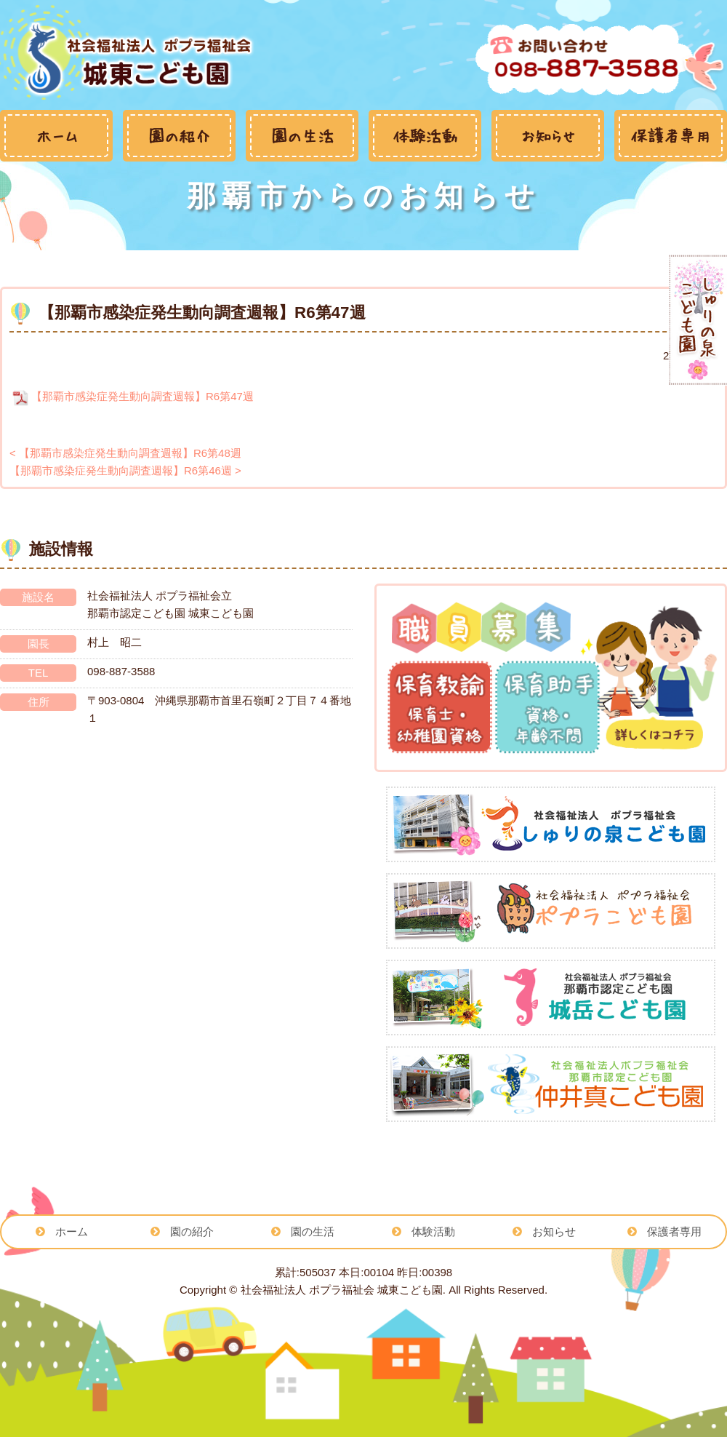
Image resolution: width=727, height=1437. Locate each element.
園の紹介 (192, 1231)
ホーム (71, 1231)
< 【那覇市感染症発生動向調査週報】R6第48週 (125, 453)
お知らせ (554, 1231)
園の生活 (312, 1231)
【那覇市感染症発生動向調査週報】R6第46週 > (125, 470)
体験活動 (433, 1231)
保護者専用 (674, 1231)
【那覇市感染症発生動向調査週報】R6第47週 (131, 396)
